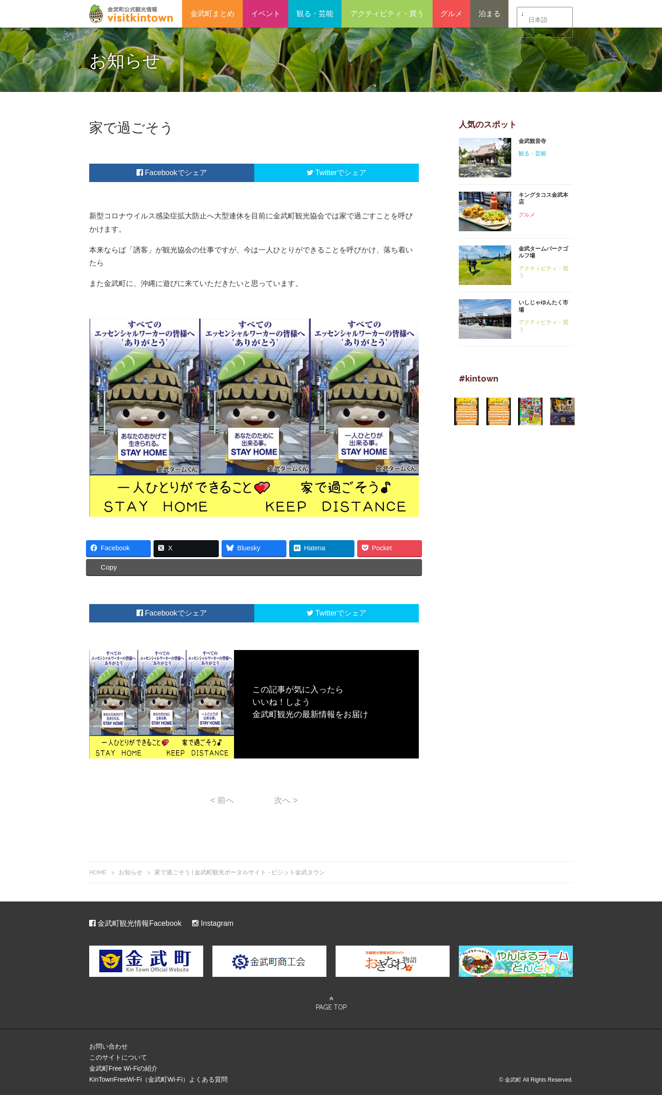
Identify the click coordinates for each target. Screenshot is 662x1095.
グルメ (451, 13)
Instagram (213, 922)
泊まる (490, 13)
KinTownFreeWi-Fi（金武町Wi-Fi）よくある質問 (158, 1078)
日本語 (538, 14)
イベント (265, 13)
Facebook (157, 173)
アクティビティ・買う (387, 13)
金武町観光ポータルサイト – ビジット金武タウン (131, 14)
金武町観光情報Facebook (135, 922)
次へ (286, 799)
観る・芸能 (315, 13)
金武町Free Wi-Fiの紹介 (123, 1067)
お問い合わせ (108, 1045)
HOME (98, 870)
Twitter (322, 173)
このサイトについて (118, 1056)
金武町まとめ (212, 13)
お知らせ (131, 870)
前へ (222, 799)
